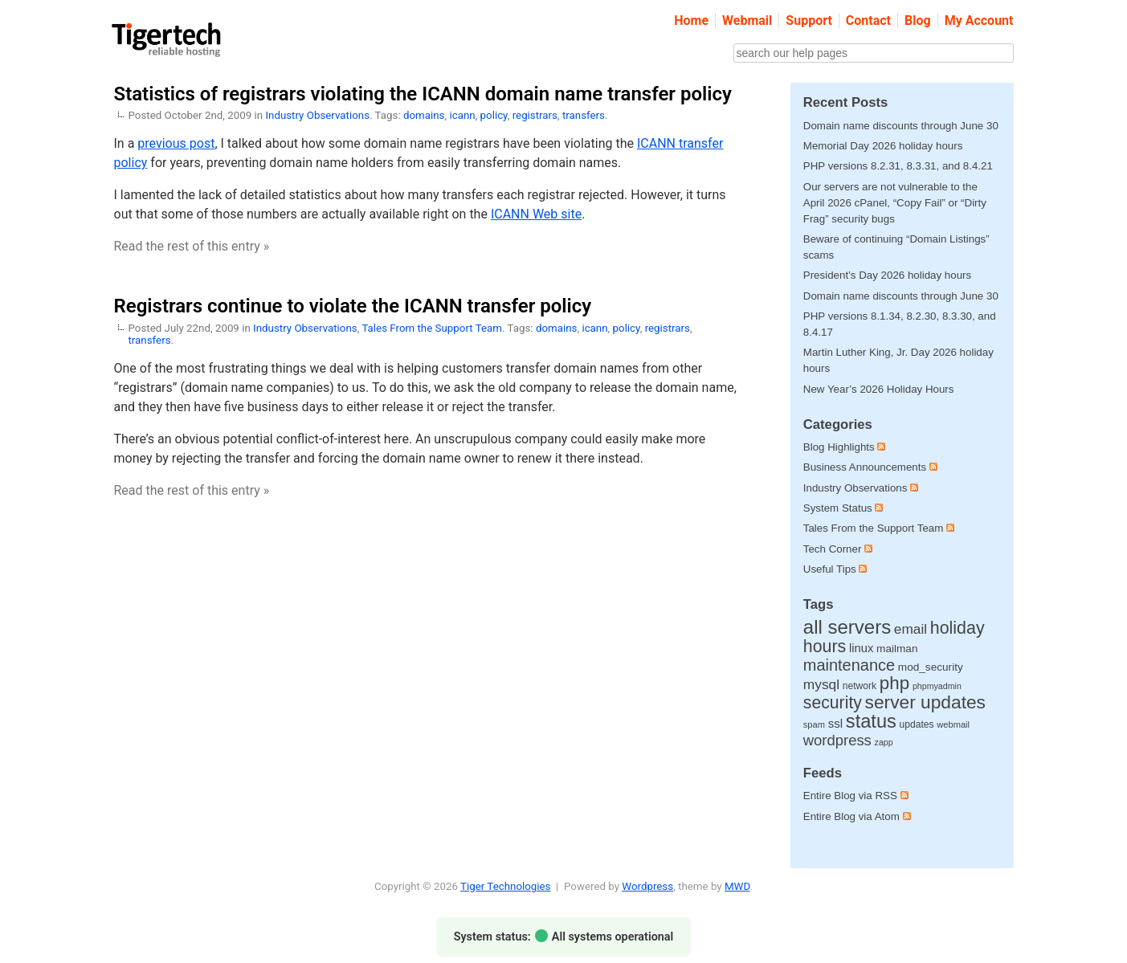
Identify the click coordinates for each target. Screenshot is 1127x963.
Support (809, 20)
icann (462, 115)
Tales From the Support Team (431, 328)
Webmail (747, 20)
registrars (534, 115)
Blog (917, 20)
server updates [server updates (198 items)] (925, 702)
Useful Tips (829, 569)
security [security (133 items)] (832, 702)
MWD (737, 886)
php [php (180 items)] (894, 683)
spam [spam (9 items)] (814, 724)
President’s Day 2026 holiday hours (887, 275)
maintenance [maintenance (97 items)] (849, 665)
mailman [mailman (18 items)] (896, 649)
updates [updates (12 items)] (917, 724)
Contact (868, 20)
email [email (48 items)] (910, 629)
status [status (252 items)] (871, 721)
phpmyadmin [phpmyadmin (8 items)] (937, 686)
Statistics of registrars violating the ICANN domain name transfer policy (423, 94)
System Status (837, 508)
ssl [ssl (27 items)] (835, 723)
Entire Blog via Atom (857, 816)
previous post (175, 143)
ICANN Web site (536, 214)
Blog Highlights (839, 447)
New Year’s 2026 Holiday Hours (878, 389)
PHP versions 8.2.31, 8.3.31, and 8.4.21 (898, 166)
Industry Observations (317, 115)
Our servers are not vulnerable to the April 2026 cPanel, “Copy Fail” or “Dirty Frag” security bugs (894, 203)
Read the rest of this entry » (192, 246)
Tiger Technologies (505, 886)
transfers (583, 115)
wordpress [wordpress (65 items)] (837, 740)
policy (494, 115)
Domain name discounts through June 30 (900, 126)
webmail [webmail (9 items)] (953, 724)
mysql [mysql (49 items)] (821, 684)
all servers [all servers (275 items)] (847, 627)
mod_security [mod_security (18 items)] (930, 667)
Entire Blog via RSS (856, 796)
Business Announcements (864, 467)
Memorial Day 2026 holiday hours (883, 146)
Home (691, 20)
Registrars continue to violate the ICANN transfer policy (353, 306)
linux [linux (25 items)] (861, 648)
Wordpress (647, 886)
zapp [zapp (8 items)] (884, 742)
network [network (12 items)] (859, 686)
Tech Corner (832, 549)
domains (424, 115)
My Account (979, 20)
